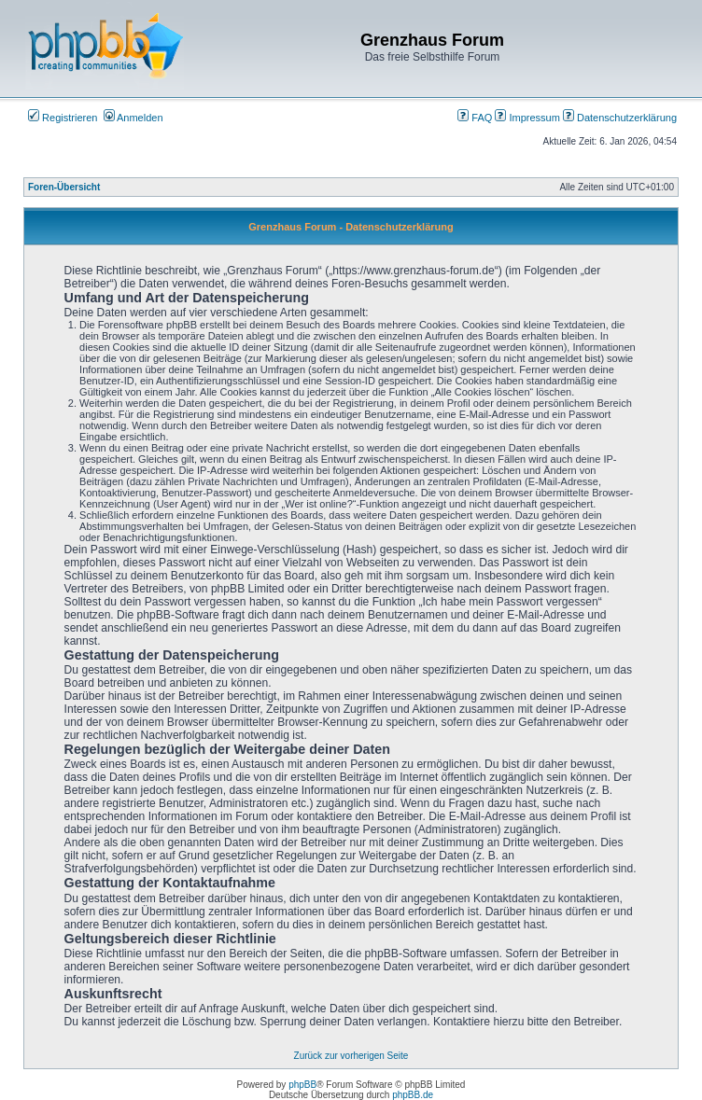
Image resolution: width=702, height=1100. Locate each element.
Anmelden (133, 117)
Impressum (527, 117)
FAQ (474, 117)
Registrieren (62, 117)
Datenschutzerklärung (620, 117)
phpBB (302, 1084)
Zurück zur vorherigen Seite (351, 1056)
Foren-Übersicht (64, 187)
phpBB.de (412, 1095)
